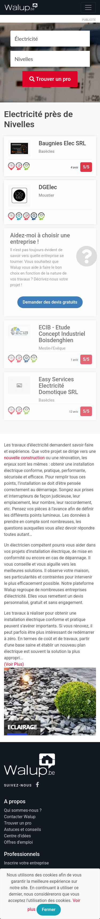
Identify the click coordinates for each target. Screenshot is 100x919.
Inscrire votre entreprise (26, 863)
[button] (11, 702)
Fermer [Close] (48, 909)
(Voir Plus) (14, 664)
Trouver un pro (50, 79)
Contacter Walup (19, 816)
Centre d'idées (17, 835)
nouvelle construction (24, 457)
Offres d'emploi (18, 842)
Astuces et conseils (22, 829)
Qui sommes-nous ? (23, 810)
